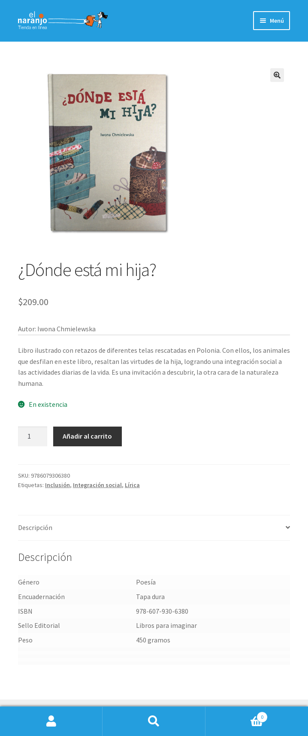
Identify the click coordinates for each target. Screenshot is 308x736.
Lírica (132, 485)
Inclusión (57, 485)
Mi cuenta (51, 721)
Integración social (97, 485)
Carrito (236, 715)
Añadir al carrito (87, 436)
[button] (277, 75)
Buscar (154, 721)
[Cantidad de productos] (32, 436)
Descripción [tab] (35, 527)
